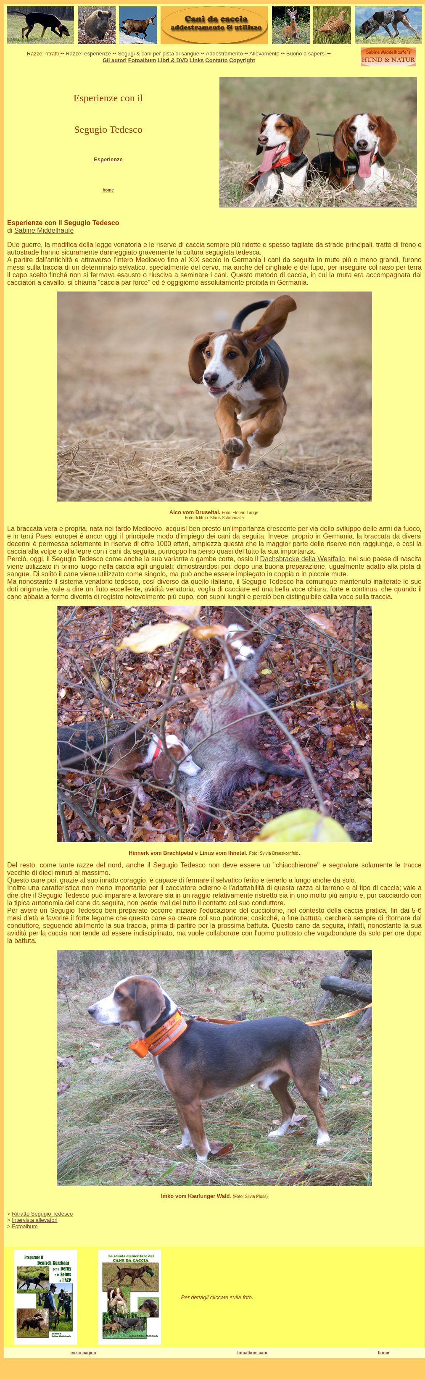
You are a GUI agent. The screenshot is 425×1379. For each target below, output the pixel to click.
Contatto (216, 60)
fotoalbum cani (252, 1352)
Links (197, 60)
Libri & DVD (173, 60)
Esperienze (108, 159)
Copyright (242, 60)
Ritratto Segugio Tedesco (42, 1214)
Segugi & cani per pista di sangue (158, 53)
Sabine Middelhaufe (44, 230)
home (383, 1352)
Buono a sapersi (306, 53)
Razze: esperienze (88, 53)
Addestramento (224, 53)
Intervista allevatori (34, 1220)
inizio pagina (83, 1352)
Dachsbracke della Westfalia (302, 558)
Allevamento (264, 53)
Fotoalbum (142, 60)
